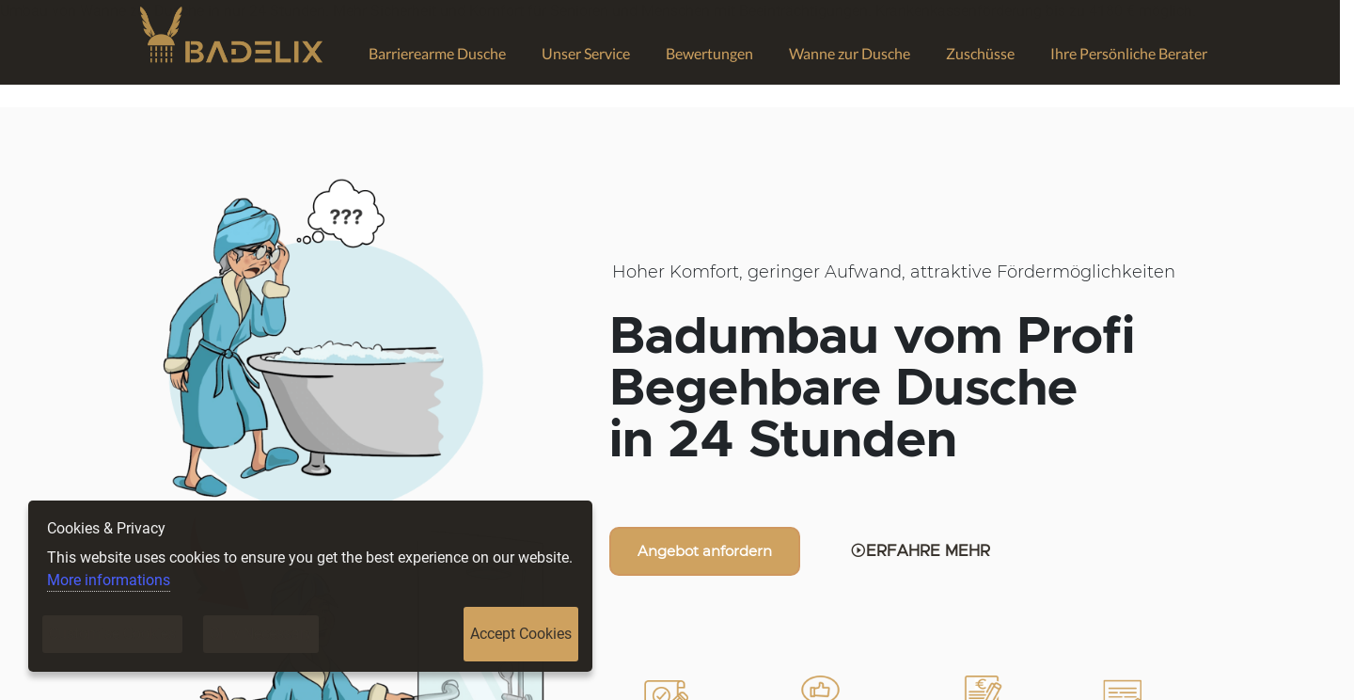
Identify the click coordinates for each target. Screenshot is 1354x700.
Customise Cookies (112, 634)
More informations (108, 580)
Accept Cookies (521, 634)
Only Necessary (261, 634)
